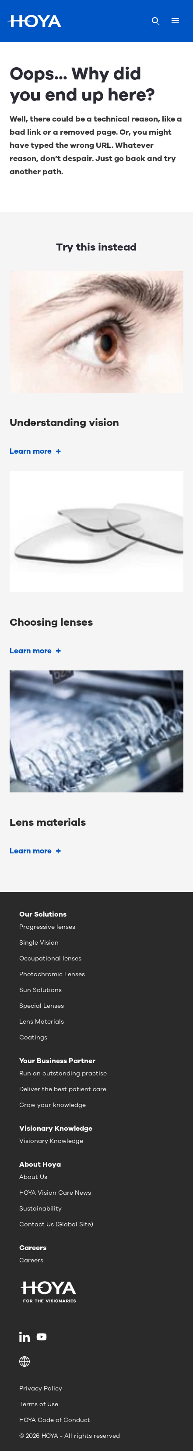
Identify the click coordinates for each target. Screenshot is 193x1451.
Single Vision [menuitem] (39, 943)
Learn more (31, 451)
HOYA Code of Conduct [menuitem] (54, 1420)
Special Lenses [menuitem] (41, 1006)
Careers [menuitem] (31, 1260)
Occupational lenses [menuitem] (50, 958)
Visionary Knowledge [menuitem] (51, 1141)
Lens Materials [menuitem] (41, 1021)
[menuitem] (26, 1337)
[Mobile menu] (175, 21)
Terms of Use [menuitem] (38, 1404)
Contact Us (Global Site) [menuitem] (56, 1224)
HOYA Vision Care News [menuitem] (55, 1193)
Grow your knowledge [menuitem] (52, 1105)
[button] (96, 1361)
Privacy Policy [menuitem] (40, 1388)
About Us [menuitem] (33, 1177)
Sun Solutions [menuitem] (40, 990)
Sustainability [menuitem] (40, 1208)
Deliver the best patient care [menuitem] (62, 1089)
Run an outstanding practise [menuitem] (63, 1073)
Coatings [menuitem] (33, 1037)
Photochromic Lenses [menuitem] (52, 974)
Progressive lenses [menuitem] (47, 927)
